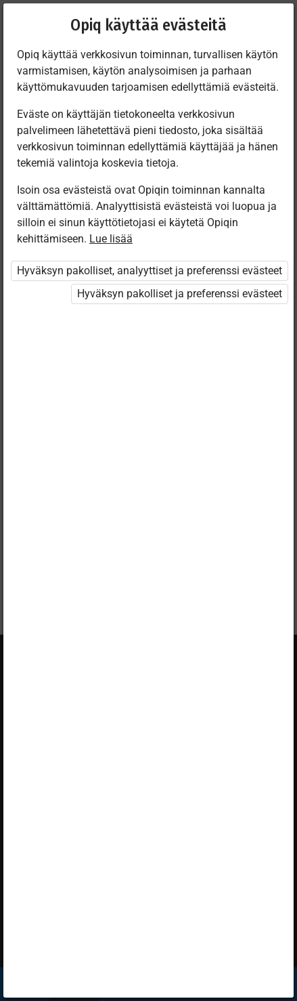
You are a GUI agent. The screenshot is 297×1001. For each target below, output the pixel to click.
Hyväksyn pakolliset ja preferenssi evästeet (179, 293)
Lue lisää (111, 238)
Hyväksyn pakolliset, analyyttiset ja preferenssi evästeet (149, 270)
